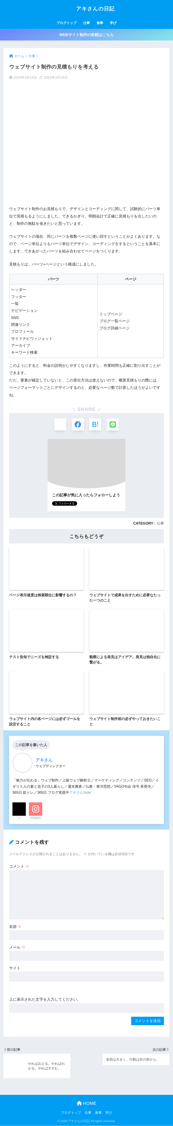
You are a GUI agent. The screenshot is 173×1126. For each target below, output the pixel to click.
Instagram (35, 818)
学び (113, 23)
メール (17, 947)
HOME (87, 1103)
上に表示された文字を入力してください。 (45, 1000)
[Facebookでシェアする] (78, 424)
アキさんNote (80, 793)
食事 (100, 23)
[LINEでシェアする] (113, 424)
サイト (14, 968)
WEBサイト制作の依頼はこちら (86, 35)
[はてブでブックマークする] (95, 424)
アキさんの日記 (86, 9)
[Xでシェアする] (60, 424)
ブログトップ (66, 23)
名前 (15, 927)
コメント (19, 867)
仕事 (86, 23)
